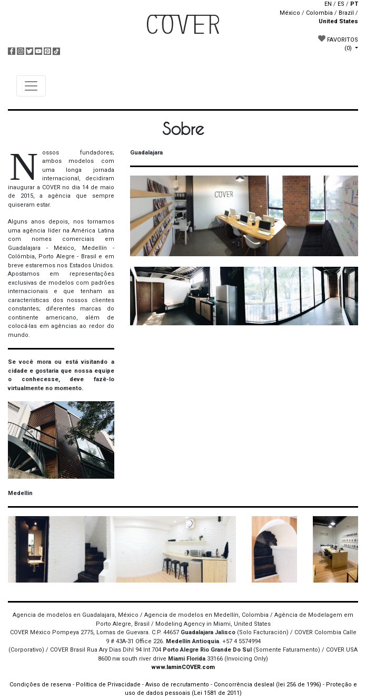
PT (354, 4)
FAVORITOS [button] (338, 43)
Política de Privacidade (108, 684)
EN (328, 4)
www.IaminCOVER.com (183, 667)
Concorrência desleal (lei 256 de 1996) (267, 684)
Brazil (346, 12)
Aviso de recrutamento (177, 684)
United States (338, 21)
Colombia (319, 12)
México (290, 12)
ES (341, 4)
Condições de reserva (40, 684)
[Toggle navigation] (31, 85)
